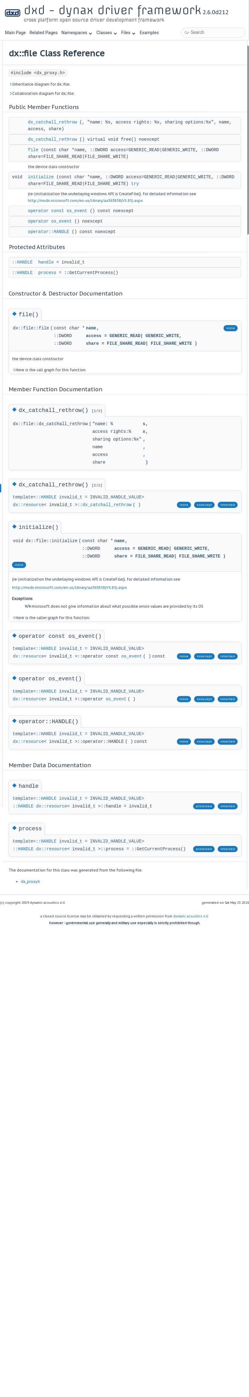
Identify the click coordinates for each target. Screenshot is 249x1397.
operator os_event (126, 299)
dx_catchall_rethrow (128, 132)
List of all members (195, 238)
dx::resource (104, 632)
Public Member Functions (200, 49)
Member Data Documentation (204, 214)
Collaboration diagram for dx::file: (118, 104)
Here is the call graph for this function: (125, 469)
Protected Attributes (196, 115)
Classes (106, 32)
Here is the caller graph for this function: (118, 815)
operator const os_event (133, 282)
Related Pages (43, 32)
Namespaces (76, 32)
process (124, 350)
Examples (149, 32)
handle (122, 340)
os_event (99, 891)
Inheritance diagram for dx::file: (115, 94)
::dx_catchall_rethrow (118, 639)
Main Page (15, 32)
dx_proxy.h (106, 1250)
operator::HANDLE (124, 310)
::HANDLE (98, 340)
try (108, 241)
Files (128, 32)
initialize (117, 214)
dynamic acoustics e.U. (191, 1285)
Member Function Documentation (208, 156)
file (109, 173)
